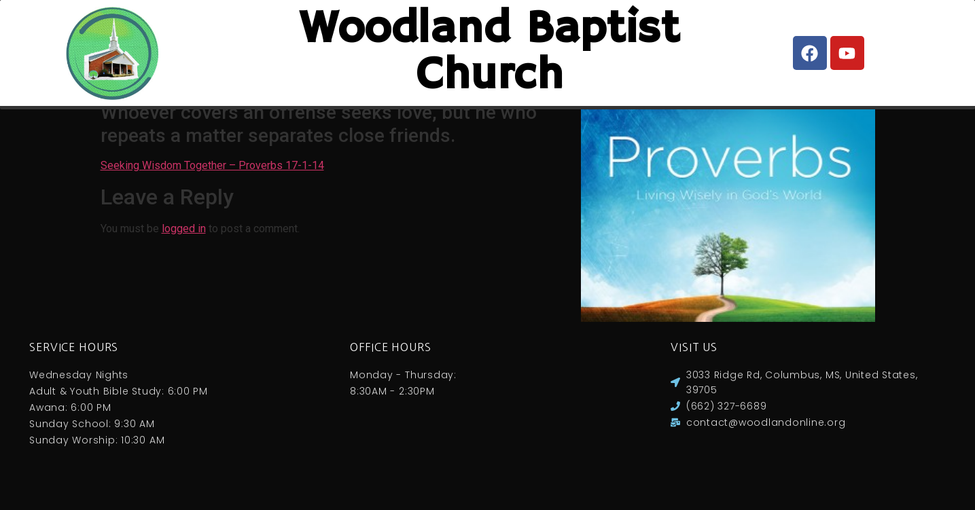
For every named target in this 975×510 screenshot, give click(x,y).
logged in (184, 242)
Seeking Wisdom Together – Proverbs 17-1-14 (212, 178)
